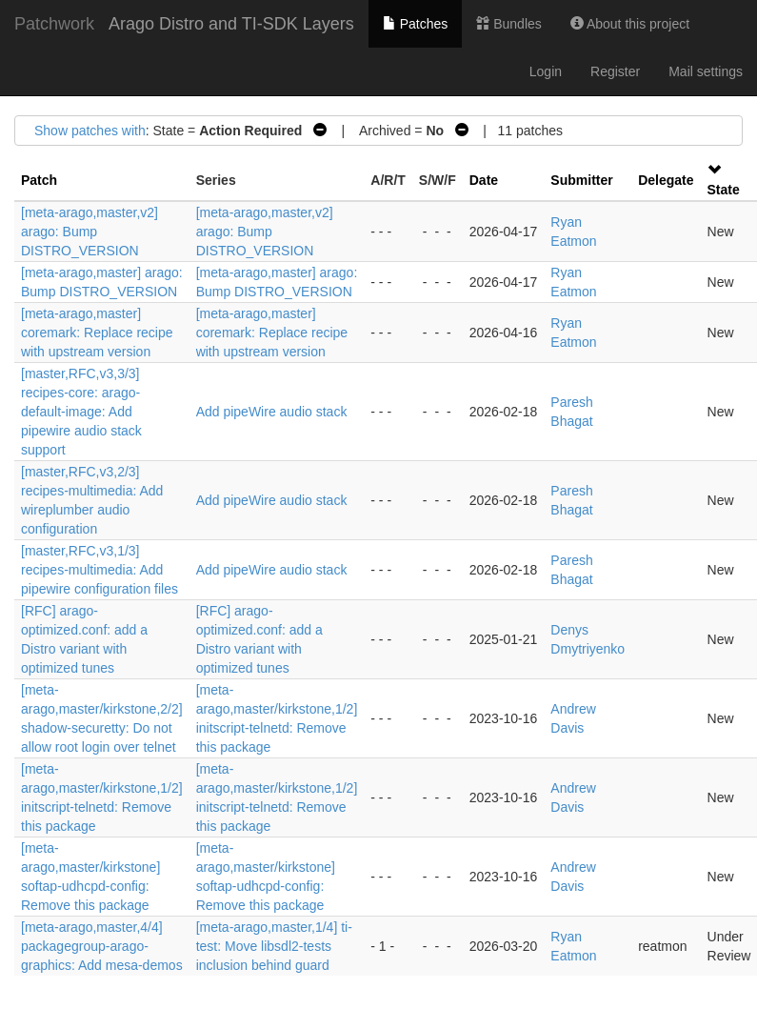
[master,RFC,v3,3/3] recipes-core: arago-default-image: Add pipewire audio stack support (81, 411)
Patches (415, 23)
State (723, 189)
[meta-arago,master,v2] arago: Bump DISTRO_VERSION (89, 231)
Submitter (581, 180)
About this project (629, 23)
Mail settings (705, 71)
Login (545, 71)
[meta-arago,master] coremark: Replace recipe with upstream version (97, 332)
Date (483, 180)
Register (615, 71)
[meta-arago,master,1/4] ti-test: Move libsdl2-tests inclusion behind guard (274, 946)
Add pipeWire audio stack (272, 411)
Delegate (665, 180)
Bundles (508, 23)
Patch (39, 180)
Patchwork (54, 23)
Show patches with (90, 130)
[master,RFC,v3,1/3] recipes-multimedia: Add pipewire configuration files (99, 569)
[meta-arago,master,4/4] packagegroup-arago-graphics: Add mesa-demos (102, 946)
